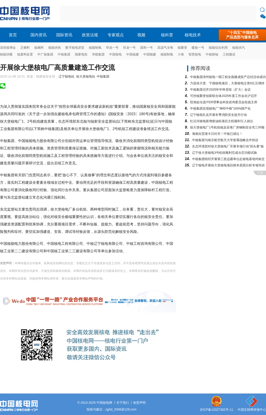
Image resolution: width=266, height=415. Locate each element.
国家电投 (81, 54)
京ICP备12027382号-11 (216, 409)
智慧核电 (194, 54)
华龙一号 (112, 47)
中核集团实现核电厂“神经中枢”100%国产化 (220, 108)
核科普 (167, 35)
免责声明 (139, 402)
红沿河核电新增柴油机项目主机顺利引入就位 (221, 121)
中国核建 (132, 54)
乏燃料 (25, 47)
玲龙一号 (129, 47)
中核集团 (64, 54)
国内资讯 (38, 35)
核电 (26, 14)
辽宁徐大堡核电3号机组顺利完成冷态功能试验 (224, 152)
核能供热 (54, 47)
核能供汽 (238, 47)
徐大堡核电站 (85, 76)
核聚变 (182, 47)
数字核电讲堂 (74, 47)
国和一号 (146, 47)
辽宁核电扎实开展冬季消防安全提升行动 (218, 115)
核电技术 (193, 35)
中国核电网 (104, 402)
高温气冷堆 (165, 47)
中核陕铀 (212, 54)
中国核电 (115, 54)
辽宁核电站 (66, 76)
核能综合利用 (218, 47)
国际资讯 (64, 35)
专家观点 (116, 35)
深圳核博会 (8, 47)
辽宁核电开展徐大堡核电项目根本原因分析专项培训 (228, 165)
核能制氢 (95, 47)
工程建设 (229, 54)
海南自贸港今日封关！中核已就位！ (217, 133)
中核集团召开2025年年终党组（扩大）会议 (220, 89)
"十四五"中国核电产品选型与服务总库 (242, 35)
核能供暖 (6, 54)
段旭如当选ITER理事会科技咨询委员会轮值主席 (223, 102)
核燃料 (39, 47)
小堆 (181, 54)
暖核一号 (198, 47)
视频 (141, 35)
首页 (13, 35)
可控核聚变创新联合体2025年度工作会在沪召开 (223, 96)
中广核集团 (45, 54)
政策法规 (90, 35)
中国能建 (149, 54)
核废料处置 (25, 54)
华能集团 (98, 54)
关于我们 (122, 402)
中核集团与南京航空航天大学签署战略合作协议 (225, 140)
